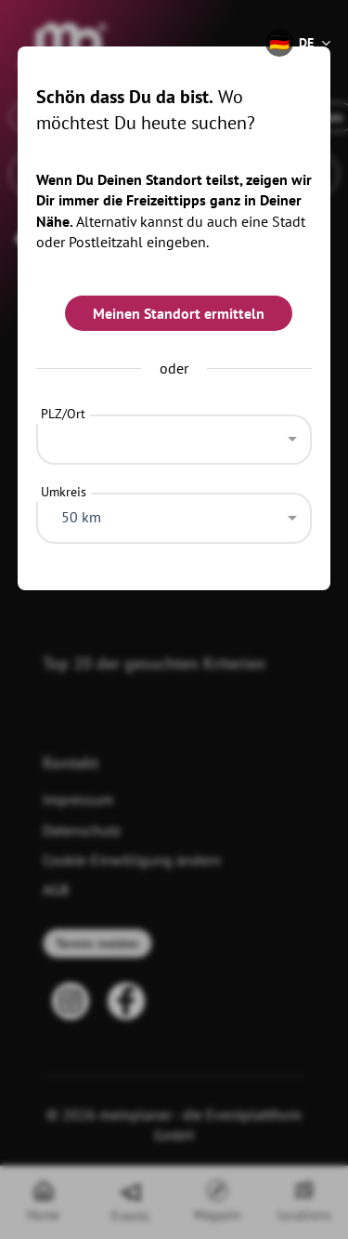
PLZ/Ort (63, 413)
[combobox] (174, 435)
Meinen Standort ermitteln (178, 313)
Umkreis (63, 491)
